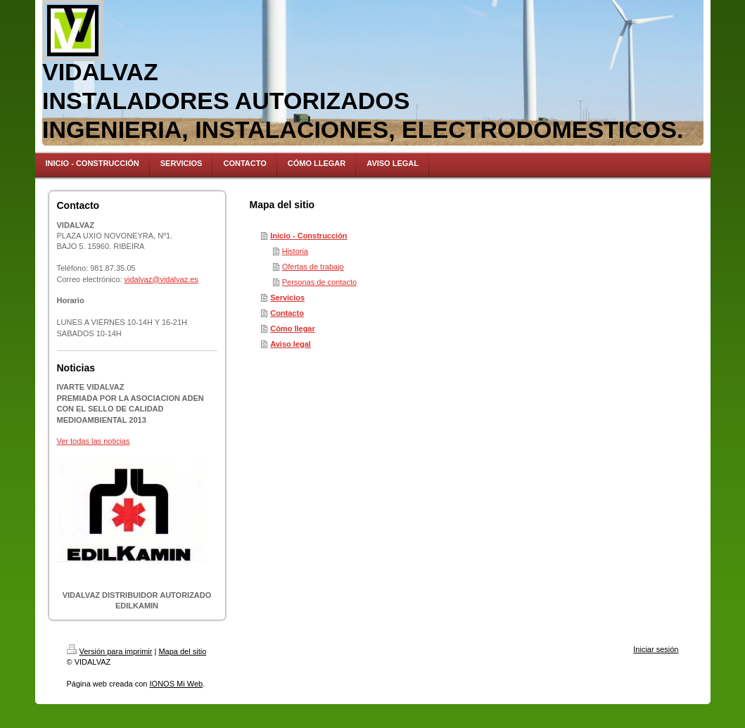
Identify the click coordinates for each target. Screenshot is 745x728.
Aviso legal (290, 344)
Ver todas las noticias (93, 441)
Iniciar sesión (655, 649)
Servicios (287, 297)
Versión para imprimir (110, 651)
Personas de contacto (319, 282)
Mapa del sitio (182, 651)
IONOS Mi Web (176, 683)
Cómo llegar (292, 328)
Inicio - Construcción (308, 235)
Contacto (287, 313)
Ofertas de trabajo (313, 266)
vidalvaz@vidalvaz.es (161, 279)
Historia (295, 251)
